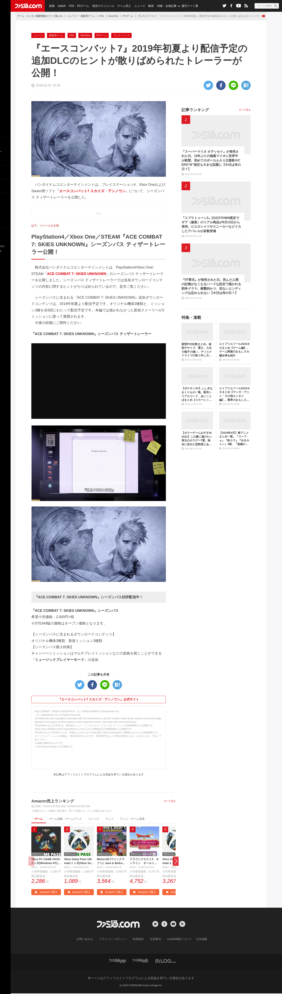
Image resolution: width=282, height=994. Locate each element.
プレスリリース (146, 16)
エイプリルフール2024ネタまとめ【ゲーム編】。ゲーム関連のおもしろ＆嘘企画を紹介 (234, 349)
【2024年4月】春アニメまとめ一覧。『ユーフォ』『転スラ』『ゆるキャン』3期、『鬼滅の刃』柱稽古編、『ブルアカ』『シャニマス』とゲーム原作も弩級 (234, 438)
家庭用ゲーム (88, 16)
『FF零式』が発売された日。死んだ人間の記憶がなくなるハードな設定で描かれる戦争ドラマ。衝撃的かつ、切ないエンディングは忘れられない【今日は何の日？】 (211, 286)
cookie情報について (175, 940)
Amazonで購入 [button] (46, 893)
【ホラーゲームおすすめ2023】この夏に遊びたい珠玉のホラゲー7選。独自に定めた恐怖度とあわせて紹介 (197, 438)
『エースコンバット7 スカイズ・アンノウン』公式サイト (98, 699)
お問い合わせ (91, 940)
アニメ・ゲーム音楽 (132, 818)
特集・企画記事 (164, 5)
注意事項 (154, 940)
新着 (51, 5)
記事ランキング (195, 110)
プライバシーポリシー (115, 940)
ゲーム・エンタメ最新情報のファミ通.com (40, 16)
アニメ (109, 818)
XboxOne (113, 16)
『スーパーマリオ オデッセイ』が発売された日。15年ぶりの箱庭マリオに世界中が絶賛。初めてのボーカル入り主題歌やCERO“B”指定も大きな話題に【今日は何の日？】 (211, 160)
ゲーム (38, 818)
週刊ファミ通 (186, 5)
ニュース (137, 5)
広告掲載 (195, 940)
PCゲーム (82, 5)
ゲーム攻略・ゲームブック (65, 818)
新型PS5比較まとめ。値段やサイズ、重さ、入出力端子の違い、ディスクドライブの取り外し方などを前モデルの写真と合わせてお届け (197, 350)
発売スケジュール (102, 5)
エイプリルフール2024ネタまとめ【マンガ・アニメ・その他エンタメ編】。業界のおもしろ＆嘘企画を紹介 (234, 394)
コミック (93, 818)
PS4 (101, 16)
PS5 (70, 5)
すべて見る (170, 801)
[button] (176, 861)
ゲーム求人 (122, 5)
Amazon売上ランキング (52, 801)
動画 (148, 5)
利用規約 (138, 940)
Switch (61, 5)
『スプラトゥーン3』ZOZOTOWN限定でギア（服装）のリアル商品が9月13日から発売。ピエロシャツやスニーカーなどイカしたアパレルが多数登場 (211, 224)
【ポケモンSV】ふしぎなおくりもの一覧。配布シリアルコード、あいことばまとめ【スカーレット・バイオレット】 (197, 394)
